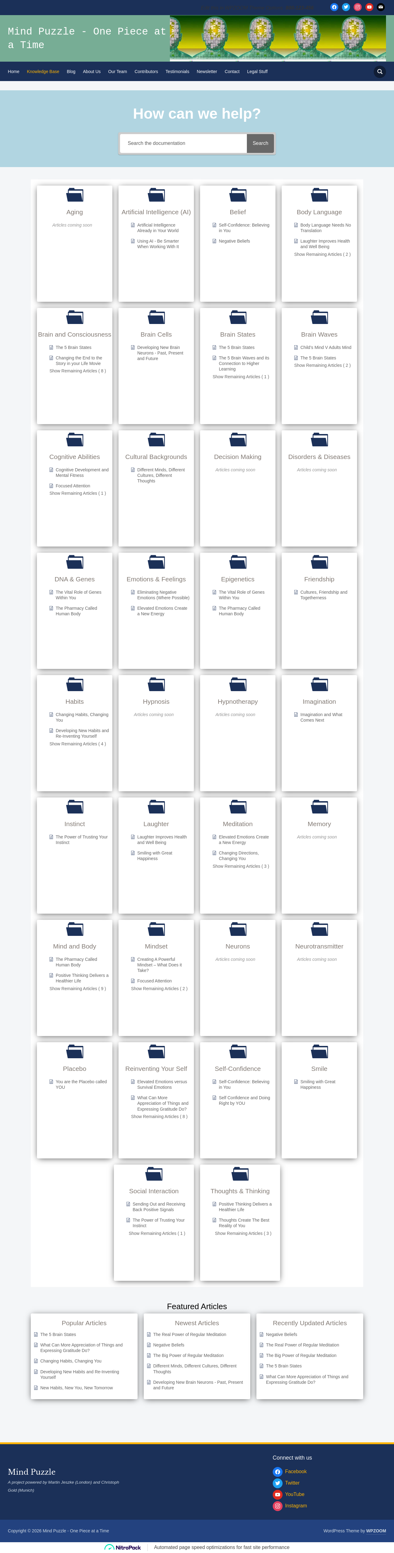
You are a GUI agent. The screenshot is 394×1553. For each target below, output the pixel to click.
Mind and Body (74, 946)
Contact (232, 71)
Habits (75, 701)
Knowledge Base (43, 71)
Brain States (237, 334)
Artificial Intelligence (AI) (156, 211)
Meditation (238, 823)
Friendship (319, 579)
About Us (92, 71)
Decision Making (237, 456)
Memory (319, 823)
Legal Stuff (257, 71)
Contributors (146, 71)
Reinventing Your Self (156, 1068)
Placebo (74, 1068)
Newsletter (207, 71)
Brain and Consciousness (74, 334)
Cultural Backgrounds (156, 456)
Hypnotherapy (238, 701)
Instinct (74, 823)
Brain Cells (156, 334)
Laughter (156, 823)
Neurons (238, 946)
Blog (71, 71)
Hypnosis (156, 701)
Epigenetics (238, 579)
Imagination (319, 701)
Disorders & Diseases (319, 456)
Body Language (319, 211)
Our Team (117, 71)
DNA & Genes (74, 579)
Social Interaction (154, 1190)
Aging (74, 211)
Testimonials (177, 71)
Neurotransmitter (319, 946)
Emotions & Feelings (156, 579)
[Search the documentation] (181, 143)
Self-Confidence (238, 1068)
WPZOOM (376, 1530)
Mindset (156, 946)
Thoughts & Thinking (240, 1190)
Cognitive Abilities (74, 456)
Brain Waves (319, 334)
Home (13, 71)
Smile (319, 1068)
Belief (238, 211)
